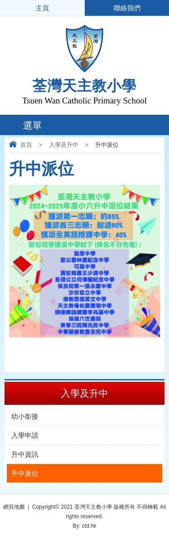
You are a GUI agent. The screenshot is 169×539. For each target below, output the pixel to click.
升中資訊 (24, 454)
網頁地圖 (14, 507)
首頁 (26, 144)
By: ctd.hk (84, 526)
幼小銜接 (24, 416)
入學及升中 (63, 144)
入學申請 (24, 435)
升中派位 (24, 473)
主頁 (42, 8)
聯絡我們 (126, 8)
